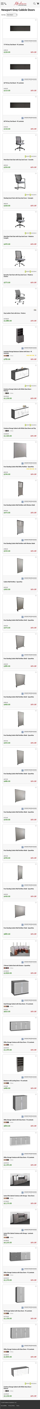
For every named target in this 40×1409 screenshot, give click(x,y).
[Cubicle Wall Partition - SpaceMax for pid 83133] (20, 573)
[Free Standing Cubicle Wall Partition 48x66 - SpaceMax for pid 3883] (20, 803)
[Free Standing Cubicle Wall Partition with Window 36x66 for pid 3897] (20, 535)
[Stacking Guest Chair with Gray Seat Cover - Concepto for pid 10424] (20, 189)
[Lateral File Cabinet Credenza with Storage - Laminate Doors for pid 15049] (20, 1224)
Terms (17, 1405)
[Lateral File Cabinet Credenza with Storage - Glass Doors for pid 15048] (20, 1185)
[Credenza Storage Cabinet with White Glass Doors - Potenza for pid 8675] (20, 381)
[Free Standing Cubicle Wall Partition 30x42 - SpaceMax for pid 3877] (20, 650)
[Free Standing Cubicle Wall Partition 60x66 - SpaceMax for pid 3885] (20, 842)
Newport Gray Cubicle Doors (18, 10)
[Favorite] (36, 20)
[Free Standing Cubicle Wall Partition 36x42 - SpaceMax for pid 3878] (20, 688)
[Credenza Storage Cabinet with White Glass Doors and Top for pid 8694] (20, 420)
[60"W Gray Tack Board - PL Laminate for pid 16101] (20, 108)
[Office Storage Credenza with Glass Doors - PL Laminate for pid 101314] (20, 1261)
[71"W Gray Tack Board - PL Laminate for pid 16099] (20, 31)
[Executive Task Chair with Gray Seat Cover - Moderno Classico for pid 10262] (20, 266)
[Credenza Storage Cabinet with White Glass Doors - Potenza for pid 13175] (20, 1377)
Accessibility (4, 1405)
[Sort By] (11, 15)
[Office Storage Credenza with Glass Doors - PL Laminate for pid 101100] (20, 1146)
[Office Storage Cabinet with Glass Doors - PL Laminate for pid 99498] (20, 1110)
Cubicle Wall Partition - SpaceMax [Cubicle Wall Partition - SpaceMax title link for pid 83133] (13, 582)
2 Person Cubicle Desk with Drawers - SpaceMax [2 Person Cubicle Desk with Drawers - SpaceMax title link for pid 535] (17, 965)
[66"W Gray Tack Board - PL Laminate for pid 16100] (20, 69)
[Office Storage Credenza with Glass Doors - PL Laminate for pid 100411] (20, 1338)
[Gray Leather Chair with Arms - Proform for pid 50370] (20, 305)
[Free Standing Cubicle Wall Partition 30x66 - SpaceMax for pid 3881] (20, 727)
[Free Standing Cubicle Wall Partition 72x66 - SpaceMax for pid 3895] (20, 919)
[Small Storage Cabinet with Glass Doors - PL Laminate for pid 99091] (20, 995)
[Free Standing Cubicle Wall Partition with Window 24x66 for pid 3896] (20, 496)
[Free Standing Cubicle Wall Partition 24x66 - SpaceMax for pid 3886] (20, 880)
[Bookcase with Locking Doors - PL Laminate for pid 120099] (20, 1072)
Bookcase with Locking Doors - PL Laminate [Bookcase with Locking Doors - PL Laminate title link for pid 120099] (15, 1080)
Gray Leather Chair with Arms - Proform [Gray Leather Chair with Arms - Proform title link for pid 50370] (15, 313)
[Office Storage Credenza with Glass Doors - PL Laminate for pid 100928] (20, 1031)
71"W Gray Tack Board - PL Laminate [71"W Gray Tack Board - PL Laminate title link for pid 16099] (14, 44)
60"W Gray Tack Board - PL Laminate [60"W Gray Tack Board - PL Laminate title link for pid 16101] (14, 121)
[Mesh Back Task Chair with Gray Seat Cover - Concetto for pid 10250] (20, 151)
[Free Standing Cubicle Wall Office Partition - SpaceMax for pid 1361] (20, 458)
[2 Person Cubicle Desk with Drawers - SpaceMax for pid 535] (20, 956)
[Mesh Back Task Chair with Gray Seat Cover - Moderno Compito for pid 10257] (20, 228)
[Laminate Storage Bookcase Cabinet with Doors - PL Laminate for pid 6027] (20, 343)
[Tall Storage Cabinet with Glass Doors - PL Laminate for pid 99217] (20, 1302)
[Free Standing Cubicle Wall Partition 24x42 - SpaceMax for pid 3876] (20, 612)
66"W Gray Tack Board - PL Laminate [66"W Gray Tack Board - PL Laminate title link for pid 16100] (14, 83)
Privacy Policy (11, 1405)
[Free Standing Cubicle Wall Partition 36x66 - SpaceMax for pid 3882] (20, 765)
